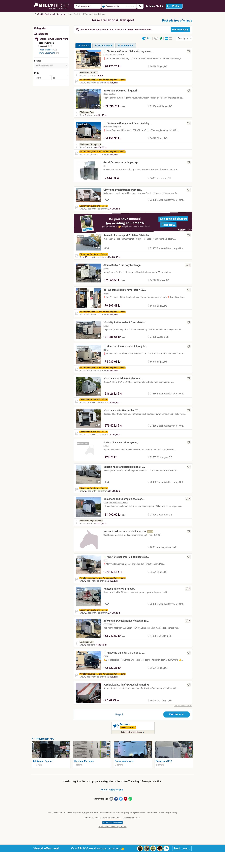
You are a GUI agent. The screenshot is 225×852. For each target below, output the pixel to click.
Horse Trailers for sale (112, 789)
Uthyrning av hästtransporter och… (122, 189)
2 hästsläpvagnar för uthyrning (120, 442)
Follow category (180, 29)
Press (98, 818)
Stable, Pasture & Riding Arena (52, 14)
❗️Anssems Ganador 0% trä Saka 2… (124, 652)
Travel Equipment (47, 53)
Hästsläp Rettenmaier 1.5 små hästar (124, 322)
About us (89, 818)
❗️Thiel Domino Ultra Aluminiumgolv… (125, 346)
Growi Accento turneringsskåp (120, 162)
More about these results (183, 706)
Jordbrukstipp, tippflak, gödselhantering (126, 684)
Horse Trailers (45, 50)
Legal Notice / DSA (131, 818)
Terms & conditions (112, 818)
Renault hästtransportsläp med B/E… (124, 466)
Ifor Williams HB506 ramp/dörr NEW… (124, 289)
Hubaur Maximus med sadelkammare (124, 531)
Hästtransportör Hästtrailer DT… (121, 410)
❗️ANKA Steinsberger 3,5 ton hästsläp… (126, 556)
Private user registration (112, 822)
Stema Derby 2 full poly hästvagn (122, 265)
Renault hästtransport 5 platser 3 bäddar (126, 235)
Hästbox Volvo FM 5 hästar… (119, 588)
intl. (149, 38)
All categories (41, 34)
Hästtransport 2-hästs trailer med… (123, 378)
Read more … (182, 848)
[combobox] (51, 65)
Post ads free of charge (177, 20)
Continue (176, 714)
